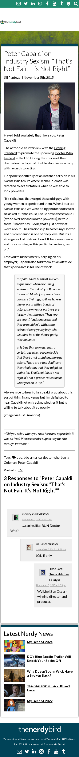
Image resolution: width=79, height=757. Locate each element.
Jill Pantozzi (43, 544)
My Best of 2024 (39, 642)
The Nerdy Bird (54, 739)
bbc (19, 457)
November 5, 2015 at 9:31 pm (37, 519)
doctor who (51, 457)
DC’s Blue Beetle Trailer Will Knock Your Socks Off (49, 658)
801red (61, 744)
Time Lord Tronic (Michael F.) (59, 574)
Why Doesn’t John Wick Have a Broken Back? (50, 673)
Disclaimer (63, 16)
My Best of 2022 (39, 701)
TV (20, 470)
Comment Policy (36, 16)
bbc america (33, 457)
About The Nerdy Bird (41, 11)
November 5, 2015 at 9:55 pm (51, 585)
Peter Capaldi (28, 462)
